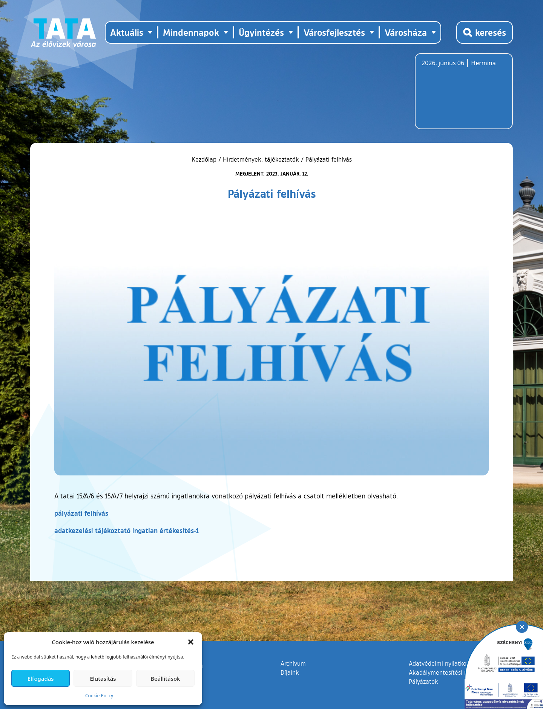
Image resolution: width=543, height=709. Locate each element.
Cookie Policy (99, 695)
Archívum (293, 663)
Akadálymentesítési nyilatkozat (451, 672)
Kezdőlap (205, 159)
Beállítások (165, 678)
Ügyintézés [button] (261, 32)
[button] (191, 642)
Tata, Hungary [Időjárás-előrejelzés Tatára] (464, 95)
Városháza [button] (406, 32)
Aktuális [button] (126, 32)
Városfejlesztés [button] (334, 32)
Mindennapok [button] (191, 32)
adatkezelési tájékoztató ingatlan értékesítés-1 (126, 530)
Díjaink (290, 672)
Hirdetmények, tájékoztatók (261, 159)
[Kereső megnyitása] (484, 32)
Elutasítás (103, 678)
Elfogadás (41, 678)
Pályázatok (423, 681)
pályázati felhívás (81, 513)
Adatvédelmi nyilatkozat (442, 663)
